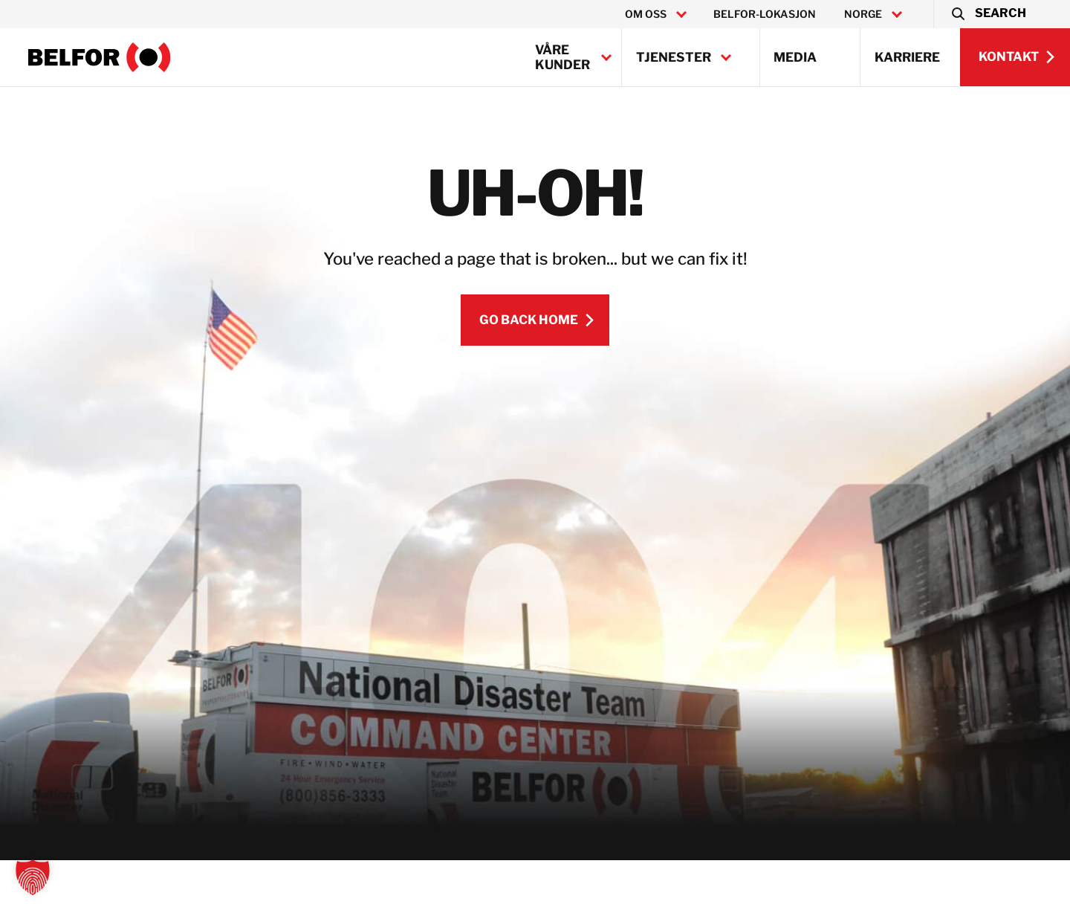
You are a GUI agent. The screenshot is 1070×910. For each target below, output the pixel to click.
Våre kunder (562, 57)
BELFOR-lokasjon (764, 14)
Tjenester (673, 57)
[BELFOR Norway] (99, 57)
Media (795, 57)
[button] (987, 14)
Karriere (907, 57)
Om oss (646, 14)
